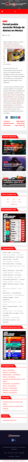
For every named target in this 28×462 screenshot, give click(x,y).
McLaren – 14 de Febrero (10, 388)
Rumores (5, 21)
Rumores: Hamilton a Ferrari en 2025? (13, 165)
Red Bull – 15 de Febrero (10, 392)
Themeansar (14, 449)
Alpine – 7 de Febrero (9, 376)
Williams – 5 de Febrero (10, 372)
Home (5, 452)
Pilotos (16, 452)
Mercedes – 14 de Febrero (10, 390)
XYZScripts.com (22, 460)
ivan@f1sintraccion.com (9, 420)
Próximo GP (11, 452)
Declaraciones (7, 145)
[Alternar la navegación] (15, 11)
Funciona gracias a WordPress (9, 447)
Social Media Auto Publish (8, 460)
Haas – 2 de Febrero (9, 370)
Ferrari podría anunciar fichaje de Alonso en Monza (14, 27)
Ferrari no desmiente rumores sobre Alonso (8, 123)
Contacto (17, 456)
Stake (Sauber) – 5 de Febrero (11, 374)
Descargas (21, 452)
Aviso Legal (11, 456)
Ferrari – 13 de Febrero (9, 385)
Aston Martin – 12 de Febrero (11, 383)
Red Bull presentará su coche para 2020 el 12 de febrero (14, 182)
